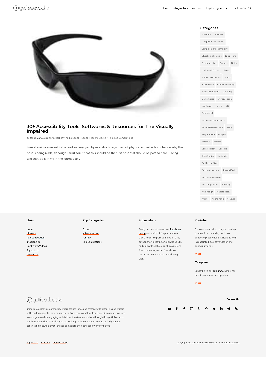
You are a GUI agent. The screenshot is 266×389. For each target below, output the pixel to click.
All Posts (31, 233)
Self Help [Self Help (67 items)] (223, 148)
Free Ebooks (239, 8)
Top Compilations (123, 138)
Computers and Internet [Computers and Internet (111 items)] (213, 41)
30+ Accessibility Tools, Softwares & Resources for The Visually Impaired (100, 129)
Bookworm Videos (37, 246)
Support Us (32, 250)
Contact (45, 342)
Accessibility (58, 138)
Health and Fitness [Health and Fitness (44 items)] (210, 70)
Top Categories (215, 8)
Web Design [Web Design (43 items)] (207, 191)
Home (165, 8)
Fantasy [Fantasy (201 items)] (224, 63)
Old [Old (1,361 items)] (227, 106)
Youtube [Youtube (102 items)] (231, 198)
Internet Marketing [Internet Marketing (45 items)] (226, 84)
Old (100, 138)
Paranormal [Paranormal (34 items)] (207, 113)
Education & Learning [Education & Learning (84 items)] (212, 55)
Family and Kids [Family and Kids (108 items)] (209, 63)
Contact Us (33, 254)
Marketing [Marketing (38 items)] (227, 91)
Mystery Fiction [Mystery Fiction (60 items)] (225, 98)
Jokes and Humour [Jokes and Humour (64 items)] (210, 91)
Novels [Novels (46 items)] (219, 106)
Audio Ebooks (73, 138)
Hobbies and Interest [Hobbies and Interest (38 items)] (211, 77)
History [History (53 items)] (226, 70)
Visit (198, 254)
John (32, 138)
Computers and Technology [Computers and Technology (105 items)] (214, 48)
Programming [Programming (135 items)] (208, 134)
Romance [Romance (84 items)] (206, 141)
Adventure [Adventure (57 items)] (206, 34)
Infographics (180, 8)
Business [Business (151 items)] (219, 34)
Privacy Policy (60, 342)
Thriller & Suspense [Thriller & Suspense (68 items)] (211, 170)
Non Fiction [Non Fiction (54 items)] (207, 106)
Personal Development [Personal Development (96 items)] (212, 127)
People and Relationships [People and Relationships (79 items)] (213, 120)
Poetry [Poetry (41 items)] (229, 127)
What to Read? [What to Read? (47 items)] (223, 191)
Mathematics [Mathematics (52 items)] (208, 98)
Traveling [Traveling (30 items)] (226, 184)
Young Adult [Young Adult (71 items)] (218, 198)
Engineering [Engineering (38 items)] (230, 55)
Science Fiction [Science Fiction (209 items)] (208, 148)
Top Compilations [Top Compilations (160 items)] (210, 184)
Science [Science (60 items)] (217, 141)
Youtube (197, 8)
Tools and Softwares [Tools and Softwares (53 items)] (211, 177)
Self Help (108, 138)
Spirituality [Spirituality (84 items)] (222, 156)
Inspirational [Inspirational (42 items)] (208, 84)
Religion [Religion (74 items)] (222, 134)
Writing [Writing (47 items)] (205, 198)
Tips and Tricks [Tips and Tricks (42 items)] (229, 170)
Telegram (218, 271)
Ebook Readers (89, 138)
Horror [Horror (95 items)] (228, 77)
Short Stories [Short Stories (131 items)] (208, 156)
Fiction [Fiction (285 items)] (234, 63)
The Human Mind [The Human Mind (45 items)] (210, 163)
